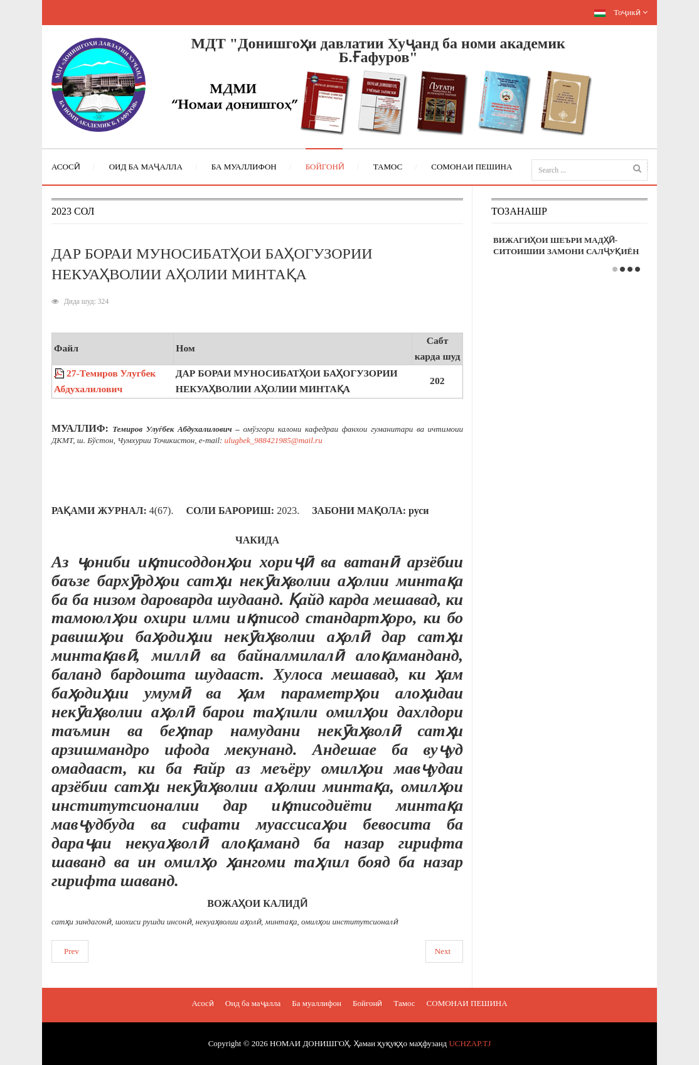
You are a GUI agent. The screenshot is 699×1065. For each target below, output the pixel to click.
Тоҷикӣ (621, 12)
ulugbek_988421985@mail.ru (274, 440)
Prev (71, 951)
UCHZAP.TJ (470, 1043)
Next (443, 951)
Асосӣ (202, 1003)
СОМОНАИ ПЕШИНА (467, 1003)
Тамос (404, 1003)
